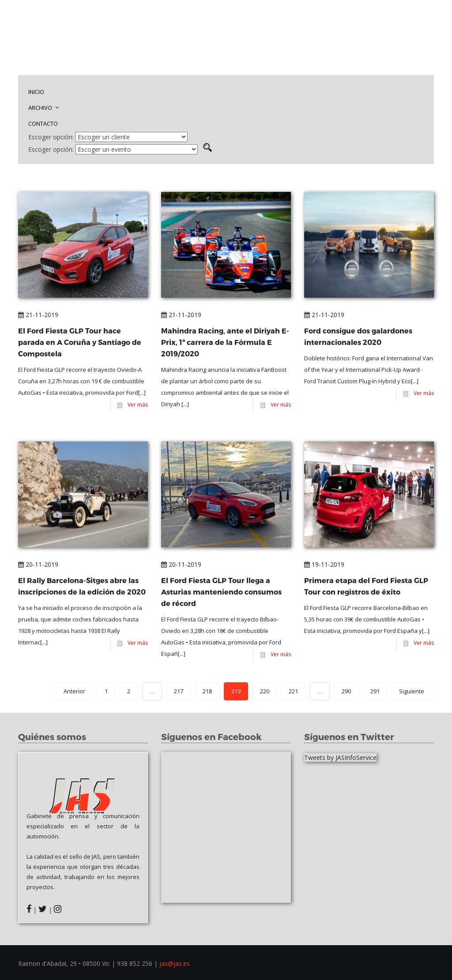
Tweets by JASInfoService (340, 757)
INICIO (36, 92)
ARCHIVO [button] (43, 108)
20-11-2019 (38, 564)
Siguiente (411, 691)
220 (264, 691)
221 (293, 691)
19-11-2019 (324, 564)
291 (375, 691)
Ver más (136, 404)
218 (207, 691)
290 (346, 691)
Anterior (74, 691)
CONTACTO (43, 123)
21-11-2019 (38, 314)
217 (178, 691)
